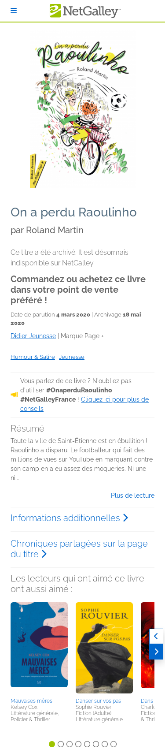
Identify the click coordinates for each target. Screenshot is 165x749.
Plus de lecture (132, 495)
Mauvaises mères (31, 701)
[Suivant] (156, 652)
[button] (39, 648)
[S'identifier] (13, 10)
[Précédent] (156, 636)
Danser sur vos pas (98, 701)
